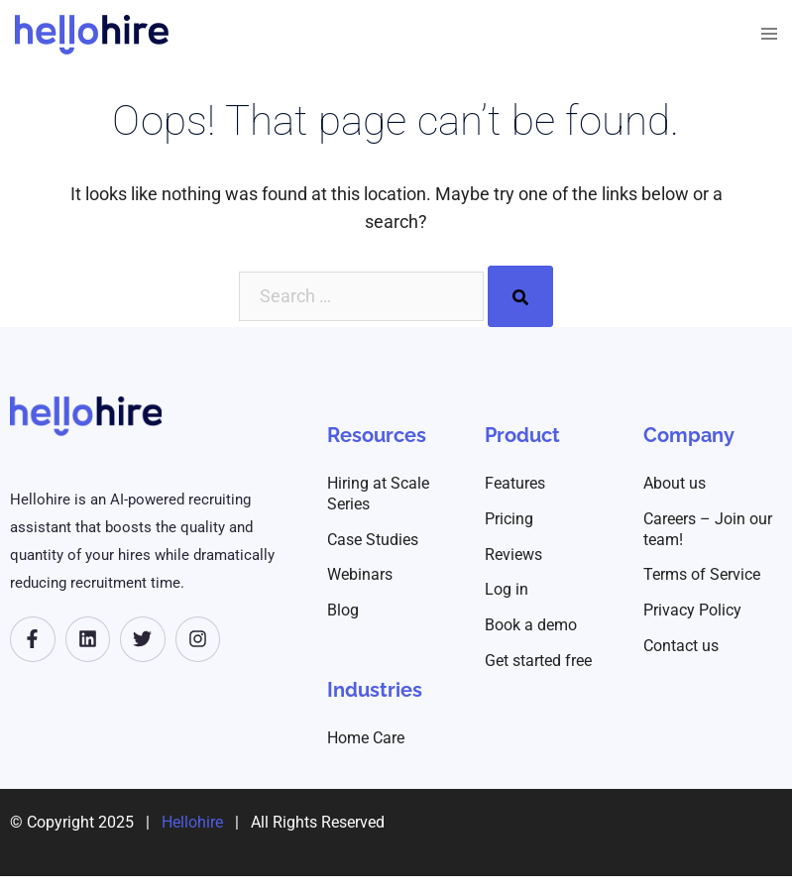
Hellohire (192, 822)
